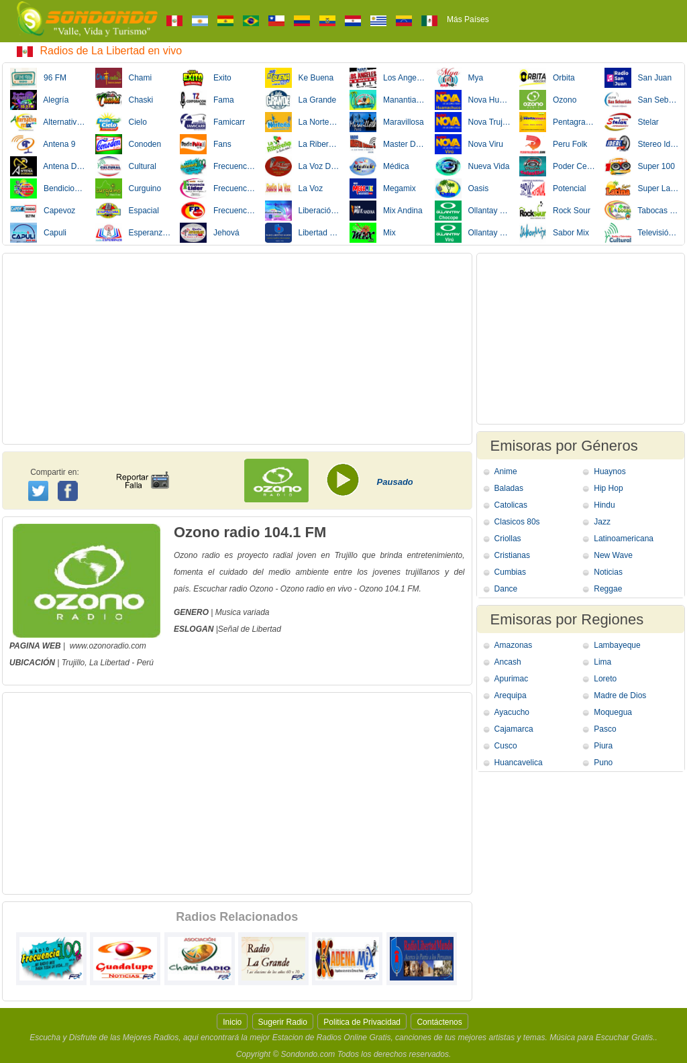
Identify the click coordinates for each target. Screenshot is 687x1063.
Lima (602, 662)
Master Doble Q (388, 144)
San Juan (638, 78)
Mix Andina (386, 211)
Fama (207, 100)
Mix (373, 233)
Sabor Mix (554, 233)
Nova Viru (469, 144)
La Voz (294, 188)
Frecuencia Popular (218, 211)
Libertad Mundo (303, 233)
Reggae (608, 589)
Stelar (631, 122)
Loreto (605, 678)
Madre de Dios (620, 695)
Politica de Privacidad (362, 1022)
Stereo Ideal (642, 144)
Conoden (128, 144)
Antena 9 (42, 144)
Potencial (552, 188)
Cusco (505, 745)
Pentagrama (557, 122)
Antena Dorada (48, 166)
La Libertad (109, 662)
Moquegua (613, 712)
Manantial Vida (388, 100)
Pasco (605, 729)
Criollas (507, 538)
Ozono (547, 100)
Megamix (383, 188)
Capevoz (42, 211)
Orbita (547, 78)
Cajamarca (513, 729)
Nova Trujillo (473, 122)
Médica (379, 166)
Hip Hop (608, 488)
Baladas (508, 488)
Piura (603, 745)
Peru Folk (553, 144)
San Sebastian (642, 100)
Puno (603, 762)
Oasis (462, 188)
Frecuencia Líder (218, 188)
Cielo (121, 122)
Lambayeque (617, 645)
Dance (506, 589)
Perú (145, 662)
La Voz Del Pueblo (303, 166)
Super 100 (639, 166)
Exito (205, 78)
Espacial (127, 211)
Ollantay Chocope (473, 211)
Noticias (608, 572)
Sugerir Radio (282, 1022)
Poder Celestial (557, 166)
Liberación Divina (303, 211)
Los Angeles (388, 78)
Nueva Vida (472, 166)
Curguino (128, 188)
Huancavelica (518, 762)
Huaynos (609, 471)
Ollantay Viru (473, 233)
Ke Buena (299, 78)
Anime (505, 471)
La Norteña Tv (303, 122)
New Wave (613, 555)
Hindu (604, 505)
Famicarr (212, 122)
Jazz (602, 521)
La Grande (301, 100)
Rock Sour (554, 211)
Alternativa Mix (48, 122)
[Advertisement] (237, 349)
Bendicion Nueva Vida (48, 188)
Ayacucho (511, 712)
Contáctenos (439, 1022)
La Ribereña (303, 144)
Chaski (124, 100)
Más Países (468, 19)
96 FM (38, 78)
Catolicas (510, 505)
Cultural (125, 166)
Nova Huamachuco (473, 100)
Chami (123, 78)
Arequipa (510, 695)
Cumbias (510, 572)
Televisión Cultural (642, 233)
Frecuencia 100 (218, 166)
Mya (459, 78)
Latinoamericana (623, 538)
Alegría (39, 100)
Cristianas (512, 555)
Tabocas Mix (642, 211)
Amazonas (513, 645)
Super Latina (642, 188)
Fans (205, 144)
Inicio (232, 1022)
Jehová (210, 233)
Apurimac (511, 678)
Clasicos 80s (517, 521)
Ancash (507, 662)
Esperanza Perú (133, 233)
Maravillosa (387, 122)
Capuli (38, 233)
